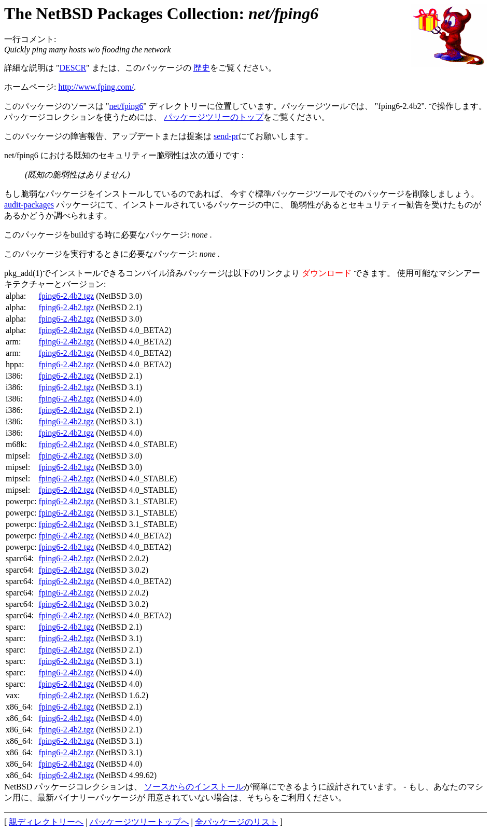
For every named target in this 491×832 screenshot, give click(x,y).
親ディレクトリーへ (46, 821)
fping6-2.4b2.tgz (66, 296)
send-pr (226, 136)
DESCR (73, 67)
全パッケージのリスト (236, 821)
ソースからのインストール (194, 786)
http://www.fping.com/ (96, 86)
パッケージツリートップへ (139, 821)
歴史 (201, 67)
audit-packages (29, 204)
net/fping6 (126, 106)
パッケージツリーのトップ (213, 117)
